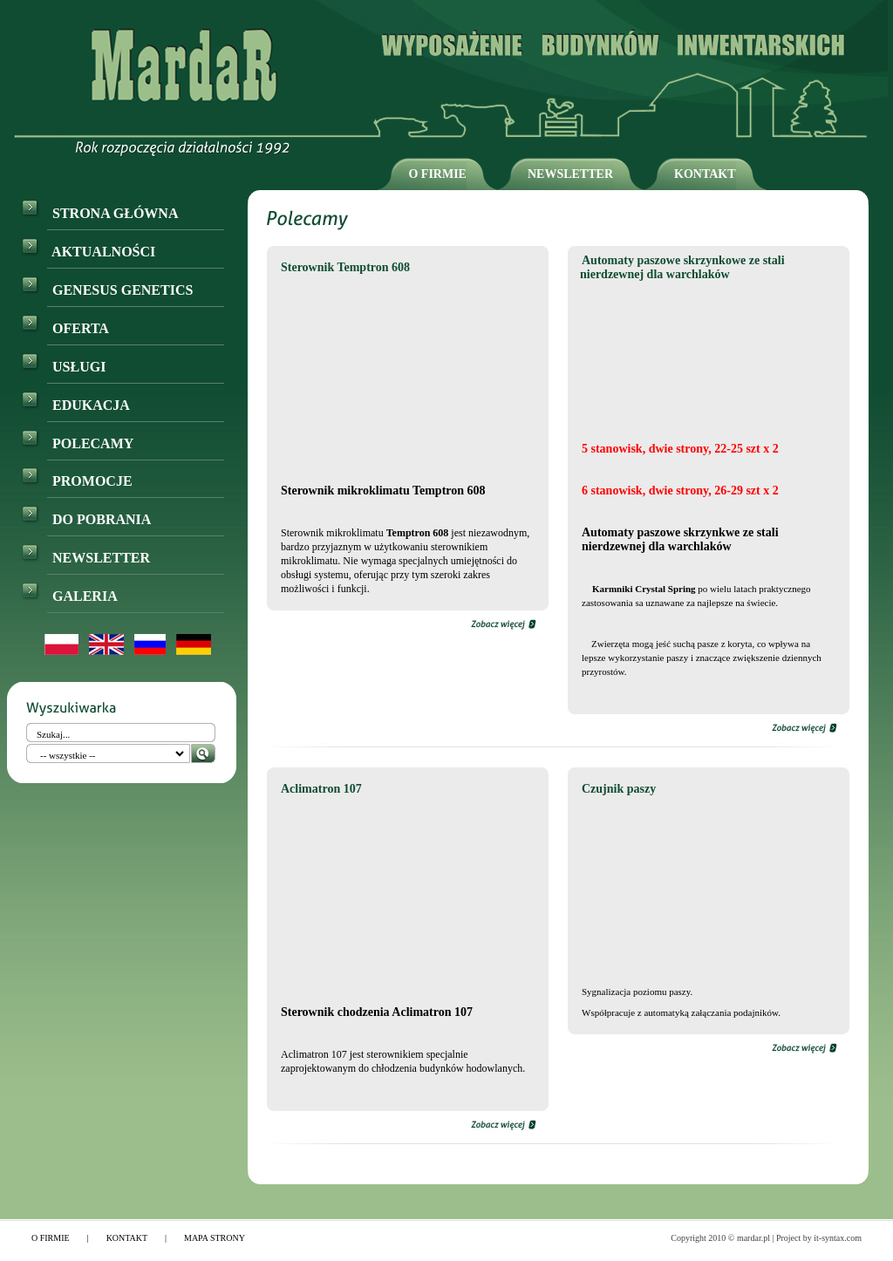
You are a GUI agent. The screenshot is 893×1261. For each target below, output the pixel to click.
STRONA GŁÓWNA (99, 213)
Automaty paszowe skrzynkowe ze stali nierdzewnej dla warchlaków (682, 267)
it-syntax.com (838, 1238)
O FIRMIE (437, 174)
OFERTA (65, 328)
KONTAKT (705, 174)
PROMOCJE (77, 481)
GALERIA (69, 596)
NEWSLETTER (570, 174)
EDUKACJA (75, 405)
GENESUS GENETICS (107, 290)
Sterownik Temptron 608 (345, 267)
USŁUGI (63, 366)
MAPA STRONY (214, 1238)
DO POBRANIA (86, 519)
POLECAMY (77, 443)
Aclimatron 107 (321, 788)
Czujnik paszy (619, 788)
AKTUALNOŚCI (88, 251)
